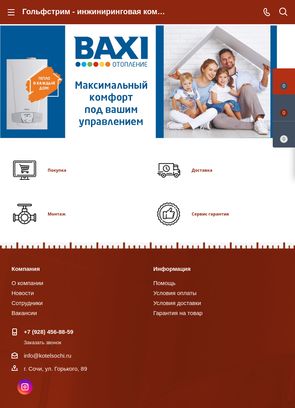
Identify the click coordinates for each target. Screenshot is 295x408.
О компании (27, 283)
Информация (172, 268)
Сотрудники (27, 303)
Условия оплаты (175, 293)
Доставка (202, 170)
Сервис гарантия (210, 214)
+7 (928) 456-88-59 (48, 331)
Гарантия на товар (177, 313)
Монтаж (57, 214)
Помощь (164, 283)
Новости (23, 293)
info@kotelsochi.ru (47, 355)
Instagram (25, 387)
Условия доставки (177, 303)
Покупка (57, 170)
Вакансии (24, 313)
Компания (26, 268)
